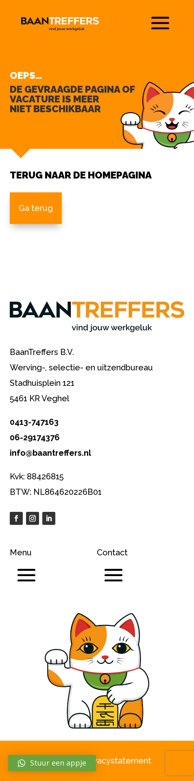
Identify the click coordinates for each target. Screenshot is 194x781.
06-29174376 (35, 437)
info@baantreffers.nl (50, 453)
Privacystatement (117, 761)
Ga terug (36, 208)
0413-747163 (34, 422)
